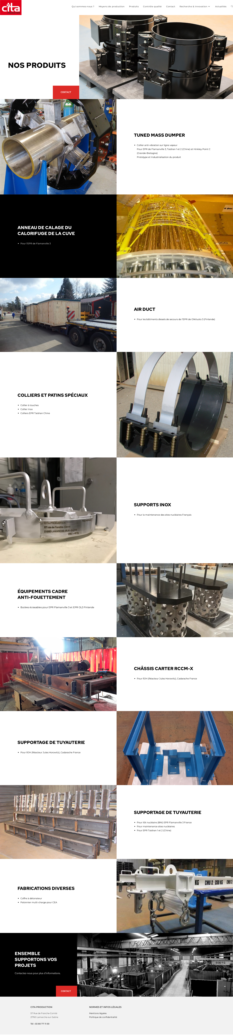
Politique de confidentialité (103, 1017)
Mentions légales (98, 1013)
